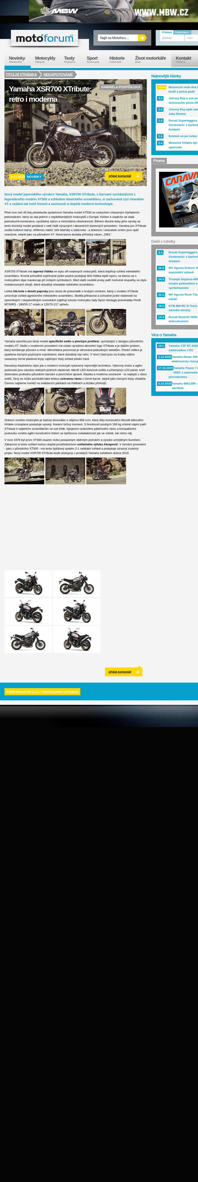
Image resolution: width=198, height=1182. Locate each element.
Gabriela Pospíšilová (120, 87)
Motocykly (47, 59)
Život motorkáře (153, 59)
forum (44, 38)
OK (142, 37)
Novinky (34, 176)
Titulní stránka (21, 74)
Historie (120, 59)
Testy (73, 59)
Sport (96, 59)
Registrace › (182, 32)
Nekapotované (58, 74)
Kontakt (186, 59)
